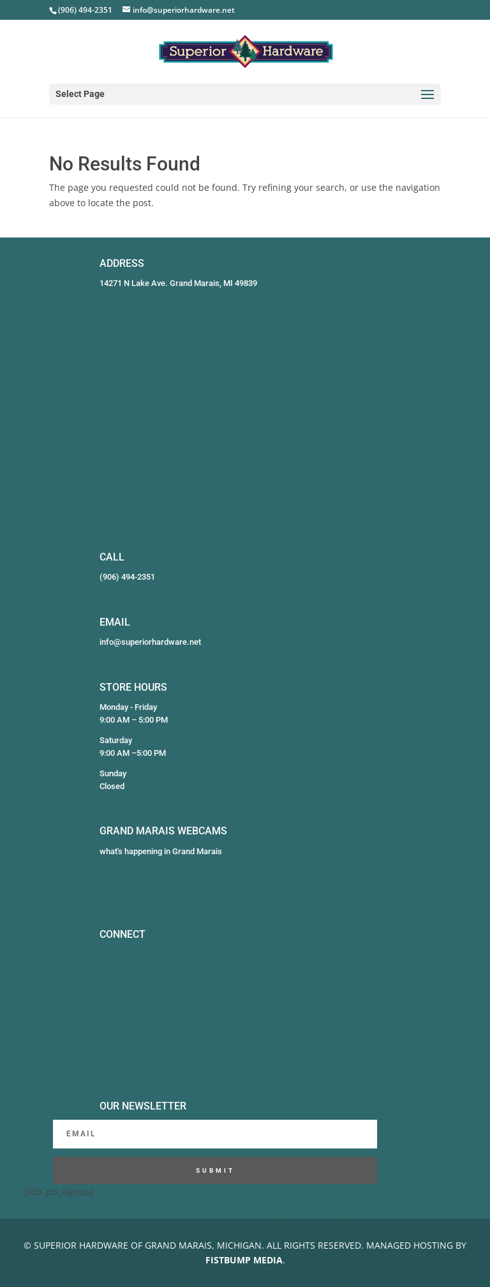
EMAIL (115, 622)
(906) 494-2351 (127, 577)
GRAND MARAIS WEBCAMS (163, 831)
